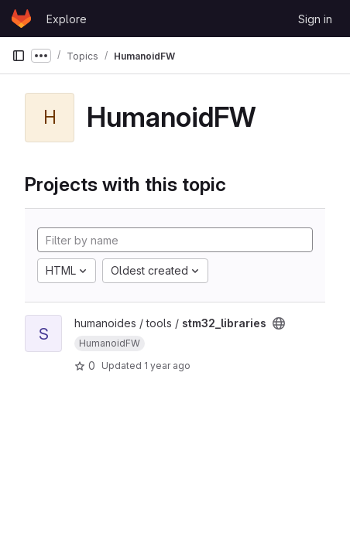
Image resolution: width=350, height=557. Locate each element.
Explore (66, 19)
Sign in (315, 19)
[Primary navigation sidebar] (18, 55)
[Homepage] (21, 18)
